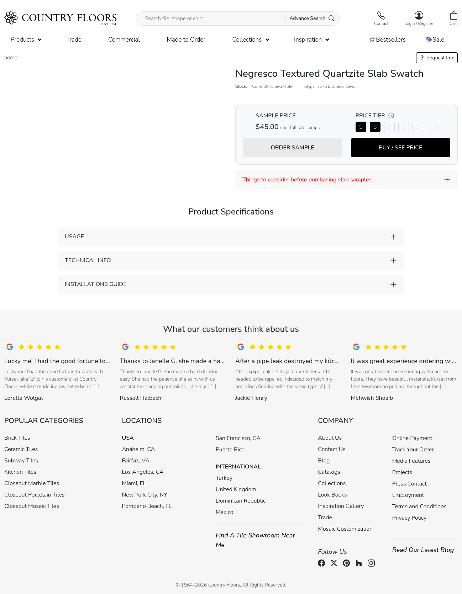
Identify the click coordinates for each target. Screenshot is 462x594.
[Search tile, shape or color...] (238, 18)
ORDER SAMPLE (292, 148)
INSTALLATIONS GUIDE (95, 284)
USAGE (74, 236)
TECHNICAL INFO (88, 260)
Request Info (437, 57)
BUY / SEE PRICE (400, 148)
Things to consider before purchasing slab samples (307, 180)
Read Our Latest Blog (423, 550)
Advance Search (312, 18)
